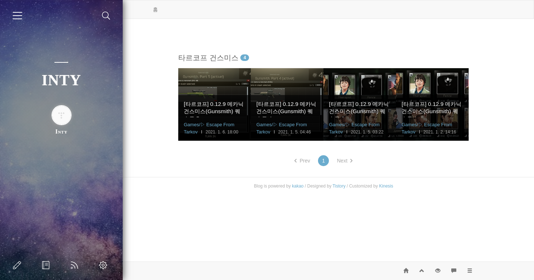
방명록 (47, 265)
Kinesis (398, 186)
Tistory (350, 186)
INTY (61, 80)
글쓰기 (18, 265)
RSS (76, 265)
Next (356, 161)
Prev (314, 161)
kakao (309, 186)
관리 (104, 265)
